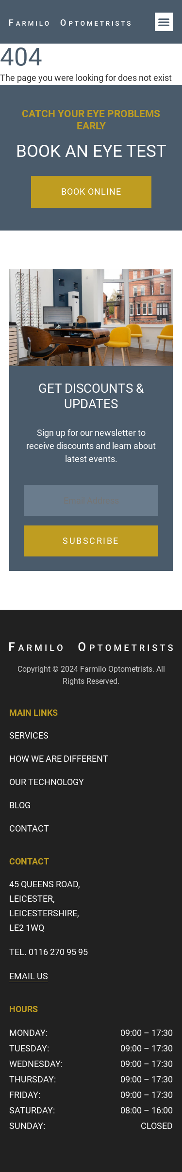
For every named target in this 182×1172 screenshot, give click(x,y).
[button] (164, 22)
